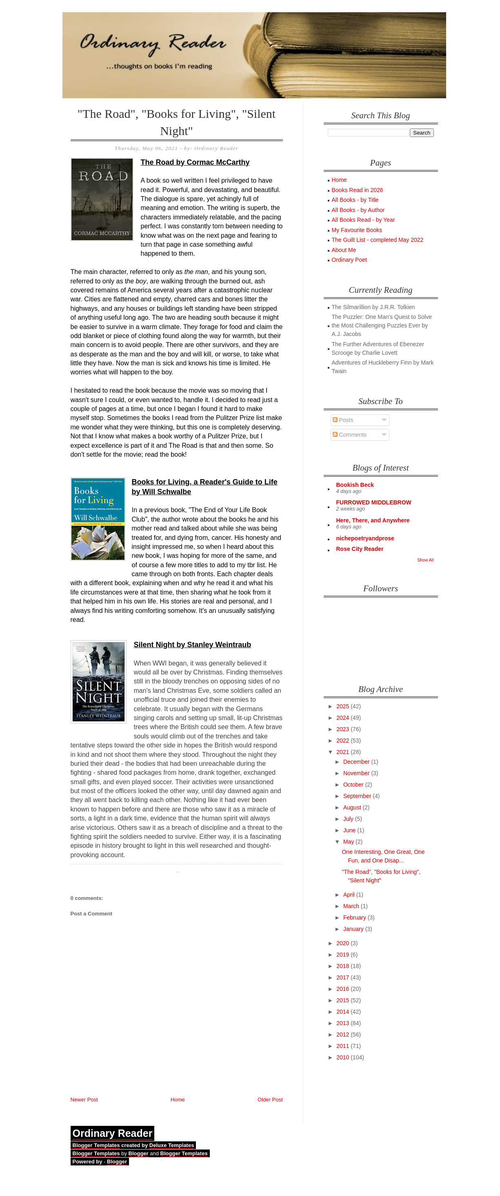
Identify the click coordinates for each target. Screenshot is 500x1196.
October (354, 784)
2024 (343, 717)
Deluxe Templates (171, 1145)
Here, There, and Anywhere (373, 520)
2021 (343, 752)
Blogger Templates (96, 1145)
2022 (343, 740)
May (349, 841)
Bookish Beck (355, 485)
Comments (350, 434)
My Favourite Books (357, 230)
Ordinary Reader (113, 1133)
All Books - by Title (355, 200)
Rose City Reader (360, 549)
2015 (343, 1000)
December (357, 761)
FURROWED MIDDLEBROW (373, 502)
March (352, 906)
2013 (343, 1023)
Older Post (270, 1100)
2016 (343, 989)
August (352, 807)
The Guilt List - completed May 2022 (378, 240)
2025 (343, 706)
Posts (343, 420)
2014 (343, 1011)
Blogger (139, 1153)
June (350, 830)
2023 (343, 729)
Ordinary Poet (349, 259)
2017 (343, 977)
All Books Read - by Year (363, 220)
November (357, 773)
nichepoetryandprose (365, 538)
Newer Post (84, 1100)
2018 (343, 966)
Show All (425, 559)
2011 (343, 1046)
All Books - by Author (358, 210)
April (349, 894)
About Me (344, 250)
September (358, 796)
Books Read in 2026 (357, 190)
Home (178, 1100)
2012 (343, 1034)
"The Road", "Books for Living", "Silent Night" (177, 122)
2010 (343, 1057)
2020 (343, 943)
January (354, 929)
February (355, 917)
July (349, 819)
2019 (343, 954)
